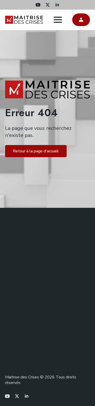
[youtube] (38, 5)
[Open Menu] (58, 20)
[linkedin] (57, 5)
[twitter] (47, 5)
